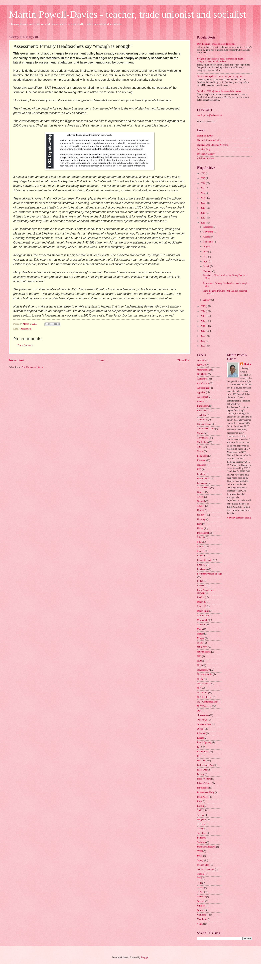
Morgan (200, 638)
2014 (203, 311)
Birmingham (203, 406)
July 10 (200, 537)
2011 (203, 326)
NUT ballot (202, 692)
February (207, 271)
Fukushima (202, 483)
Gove (199, 492)
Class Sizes (202, 419)
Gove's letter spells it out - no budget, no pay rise (219, 76)
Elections (201, 460)
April (206, 261)
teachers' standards (205, 869)
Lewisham (202, 569)
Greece (200, 497)
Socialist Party (203, 149)
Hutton (200, 528)
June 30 (200, 551)
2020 (203, 203)
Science (200, 815)
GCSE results (203, 487)
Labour (200, 555)
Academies (202, 379)
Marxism (201, 624)
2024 (203, 183)
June (205, 251)
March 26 (201, 602)
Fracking (201, 474)
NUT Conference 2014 (207, 701)
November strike (204, 674)
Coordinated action (206, 428)
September (208, 241)
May (205, 256)
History (200, 510)
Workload (201, 915)
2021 (203, 198)
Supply (200, 860)
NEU (199, 661)
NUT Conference (205, 697)
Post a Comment (25, 345)
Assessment (25, 329)
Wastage (201, 901)
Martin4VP (202, 620)
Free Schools (203, 478)
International (203, 533)
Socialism (201, 833)
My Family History (206, 154)
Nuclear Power (204, 683)
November (208, 231)
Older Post (183, 360)
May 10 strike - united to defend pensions (216, 44)
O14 (199, 711)
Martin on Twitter (205, 135)
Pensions (201, 760)
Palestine (201, 733)
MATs (200, 629)
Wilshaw (201, 905)
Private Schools (204, 783)
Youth (200, 924)
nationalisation (204, 651)
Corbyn (200, 433)
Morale (200, 633)
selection (201, 824)
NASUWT (202, 647)
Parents (200, 738)
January (207, 300)
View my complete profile (239, 517)
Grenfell (201, 501)
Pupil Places (202, 797)
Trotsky (200, 874)
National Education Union (209, 140)
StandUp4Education (206, 847)
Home (100, 360)
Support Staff (203, 865)
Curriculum (202, 442)
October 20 (202, 719)
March (206, 266)
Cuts (199, 447)
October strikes (204, 724)
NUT (199, 688)
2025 (203, 178)
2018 (203, 213)
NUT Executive (204, 706)
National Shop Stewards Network (212, 145)
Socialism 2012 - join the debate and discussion (219, 91)
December (208, 227)
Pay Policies (202, 751)
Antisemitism (203, 388)
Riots (199, 801)
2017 (203, 217)
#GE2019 (201, 365)
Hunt (199, 524)
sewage (200, 828)
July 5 (200, 542)
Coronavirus (202, 437)
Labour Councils (204, 560)
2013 (203, 316)
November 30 (203, 670)
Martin (247, 364)
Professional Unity (205, 792)
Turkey (200, 887)
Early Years (202, 456)
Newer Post (16, 360)
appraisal (201, 392)
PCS (199, 756)
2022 (203, 193)
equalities (201, 465)
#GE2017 (201, 360)
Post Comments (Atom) (32, 367)
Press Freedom (204, 779)
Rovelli (200, 806)
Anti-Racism (203, 383)
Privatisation (203, 787)
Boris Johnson (203, 410)
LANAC (201, 565)
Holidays (201, 515)
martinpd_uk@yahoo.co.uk (209, 115)
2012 (203, 321)
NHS (199, 665)
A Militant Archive (205, 158)
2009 (203, 336)
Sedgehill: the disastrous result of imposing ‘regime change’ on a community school (221, 60)
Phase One (202, 769)
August (207, 246)
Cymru (200, 451)
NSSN (200, 679)
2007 (203, 345)
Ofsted (200, 729)
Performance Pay (205, 765)
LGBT (200, 581)
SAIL (199, 810)
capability (201, 415)
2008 (203, 341)
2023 (203, 188)
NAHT (200, 643)
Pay (199, 747)
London (200, 597)
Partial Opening (204, 742)
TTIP (199, 878)
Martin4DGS (203, 615)
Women (200, 910)
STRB (200, 851)
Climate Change (204, 424)
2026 (203, 173)
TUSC (200, 892)
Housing (201, 519)
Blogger (144, 957)
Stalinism (201, 842)
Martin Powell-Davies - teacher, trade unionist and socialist (127, 14)
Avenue (200, 401)
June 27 (200, 546)
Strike (200, 855)
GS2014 (201, 505)
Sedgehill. (201, 819)
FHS (199, 469)
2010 (203, 331)
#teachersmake (204, 369)
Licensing (201, 585)
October (207, 237)
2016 (203, 223)
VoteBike (201, 896)
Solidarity (201, 837)
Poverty (200, 774)
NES (199, 656)
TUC (199, 883)
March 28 (201, 606)
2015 (203, 306)
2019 (203, 208)
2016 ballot (202, 374)
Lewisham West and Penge (209, 573)
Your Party (202, 919)
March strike (203, 611)
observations (203, 715)
